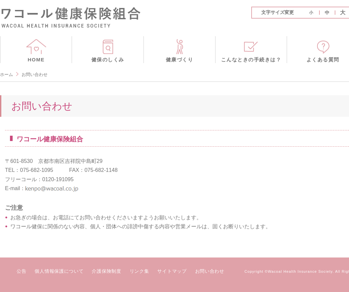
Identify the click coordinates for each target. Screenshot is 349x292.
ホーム (6, 74)
